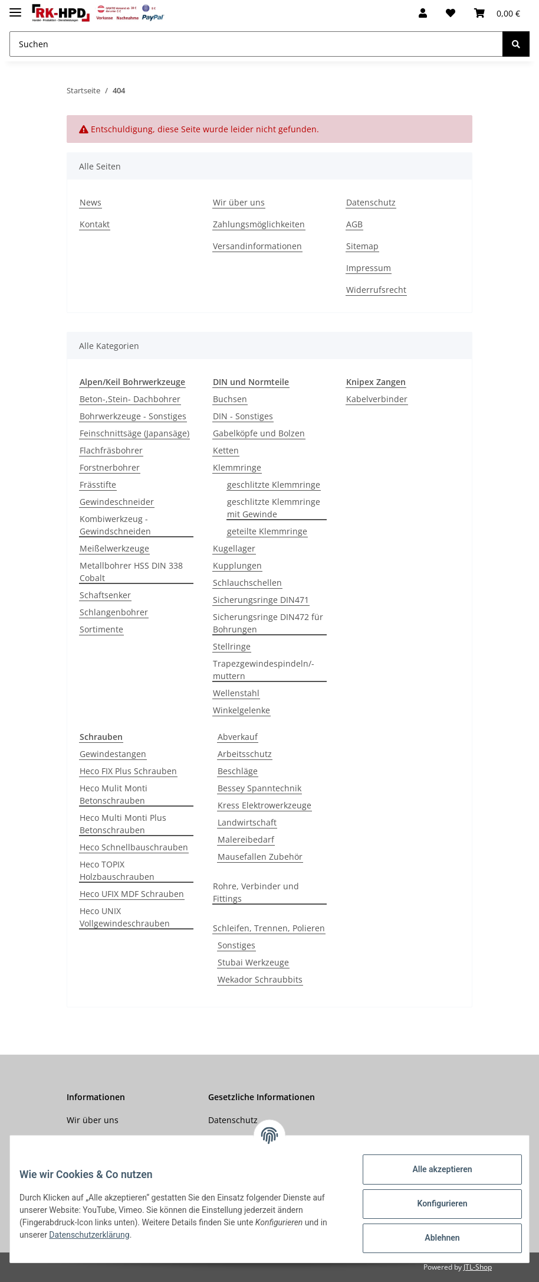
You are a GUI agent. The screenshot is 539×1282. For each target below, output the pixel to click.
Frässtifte (98, 484)
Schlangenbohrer (114, 612)
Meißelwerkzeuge (114, 548)
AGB (354, 224)
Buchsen (230, 399)
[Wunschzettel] (450, 13)
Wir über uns (239, 202)
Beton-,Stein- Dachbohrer (130, 399)
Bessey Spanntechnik (259, 788)
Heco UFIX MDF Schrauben (132, 893)
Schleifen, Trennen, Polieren (269, 928)
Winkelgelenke (241, 710)
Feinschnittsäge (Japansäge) (134, 433)
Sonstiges (236, 945)
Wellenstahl (236, 693)
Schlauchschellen (247, 582)
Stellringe (232, 646)
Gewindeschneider (117, 501)
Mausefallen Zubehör (260, 856)
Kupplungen (237, 565)
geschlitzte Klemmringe (273, 484)
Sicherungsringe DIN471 (261, 599)
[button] (422, 13)
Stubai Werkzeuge (253, 962)
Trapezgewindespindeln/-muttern (263, 669)
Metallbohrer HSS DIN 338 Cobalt (131, 571)
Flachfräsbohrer (111, 450)
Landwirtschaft (247, 822)
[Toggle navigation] (15, 7)
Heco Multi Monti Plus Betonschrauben (123, 824)
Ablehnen (432, 1237)
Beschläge (238, 771)
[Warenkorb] (497, 13)
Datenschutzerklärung (107, 1234)
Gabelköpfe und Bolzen (259, 433)
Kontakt (95, 224)
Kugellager (234, 548)
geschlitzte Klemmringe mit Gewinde (273, 508)
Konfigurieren (432, 1203)
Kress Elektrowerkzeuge (264, 805)
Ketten (226, 450)
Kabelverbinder (376, 399)
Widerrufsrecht (376, 289)
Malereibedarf (246, 839)
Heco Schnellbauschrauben (134, 847)
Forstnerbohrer (110, 467)
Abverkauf (238, 736)
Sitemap (362, 246)
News (90, 202)
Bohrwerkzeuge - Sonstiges (133, 416)
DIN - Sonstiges (243, 416)
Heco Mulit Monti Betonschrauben (113, 794)
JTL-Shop (478, 1267)
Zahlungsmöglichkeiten (259, 224)
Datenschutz (371, 202)
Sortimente (101, 629)
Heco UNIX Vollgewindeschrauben (125, 917)
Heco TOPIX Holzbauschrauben (117, 870)
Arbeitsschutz (245, 753)
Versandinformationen (257, 246)
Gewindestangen (113, 753)
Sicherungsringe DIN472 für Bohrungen (268, 623)
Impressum (368, 267)
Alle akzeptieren (432, 1169)
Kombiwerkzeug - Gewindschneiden (115, 525)
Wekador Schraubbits (260, 979)
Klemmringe (237, 467)
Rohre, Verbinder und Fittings (256, 892)
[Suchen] (256, 44)
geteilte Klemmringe (267, 531)
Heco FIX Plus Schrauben (128, 771)
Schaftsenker (105, 595)
